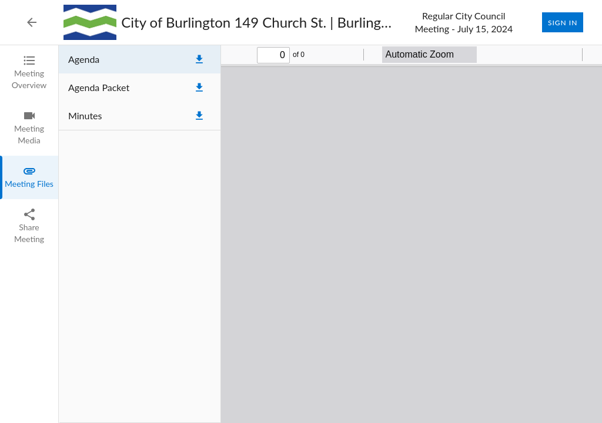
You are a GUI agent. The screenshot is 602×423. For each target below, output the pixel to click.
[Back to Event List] (32, 22)
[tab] (29, 72)
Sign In (562, 22)
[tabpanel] (330, 234)
